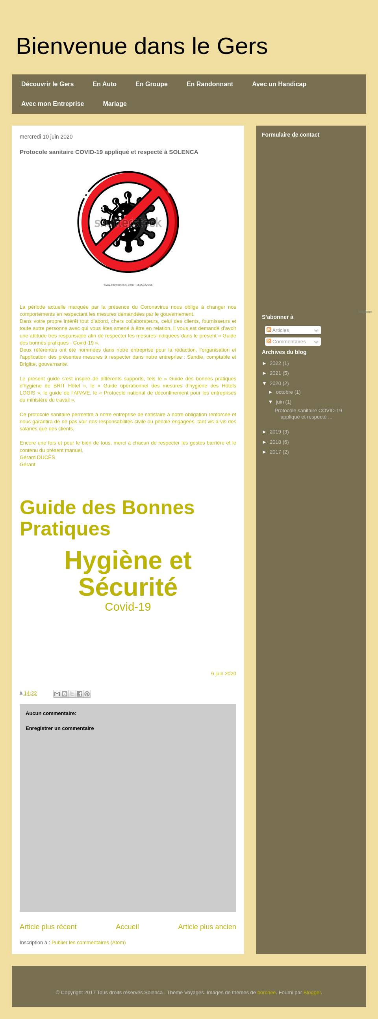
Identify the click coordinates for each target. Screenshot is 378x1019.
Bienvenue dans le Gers (142, 46)
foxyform (365, 312)
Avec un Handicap (279, 84)
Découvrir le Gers (47, 84)
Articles (278, 330)
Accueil (127, 927)
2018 (276, 442)
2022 (276, 363)
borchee (267, 992)
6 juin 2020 (223, 673)
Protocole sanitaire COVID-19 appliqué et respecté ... (308, 414)
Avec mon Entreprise (52, 103)
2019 (276, 432)
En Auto (105, 84)
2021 (276, 373)
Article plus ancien (207, 927)
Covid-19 (128, 606)
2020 (276, 383)
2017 (276, 452)
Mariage (114, 103)
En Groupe (151, 84)
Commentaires (286, 342)
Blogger (312, 992)
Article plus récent (48, 927)
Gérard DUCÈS (37, 457)
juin (280, 402)
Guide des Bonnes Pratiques (107, 518)
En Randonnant (210, 84)
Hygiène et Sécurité (128, 573)
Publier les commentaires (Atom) (89, 942)
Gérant (27, 464)
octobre (285, 392)
